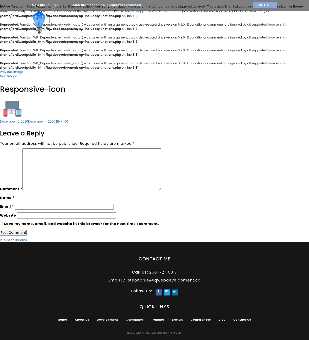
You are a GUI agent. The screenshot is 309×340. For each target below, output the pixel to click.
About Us (122, 23)
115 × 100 (62, 121)
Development (149, 23)
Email (7, 206)
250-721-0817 (56, 5)
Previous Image (11, 72)
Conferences (252, 23)
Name (7, 197)
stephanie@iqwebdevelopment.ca (113, 5)
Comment (11, 188)
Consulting (179, 23)
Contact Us (265, 5)
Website (8, 215)
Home (104, 23)
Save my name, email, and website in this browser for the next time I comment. (81, 223)
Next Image (8, 76)
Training (205, 23)
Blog (273, 23)
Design (227, 23)
